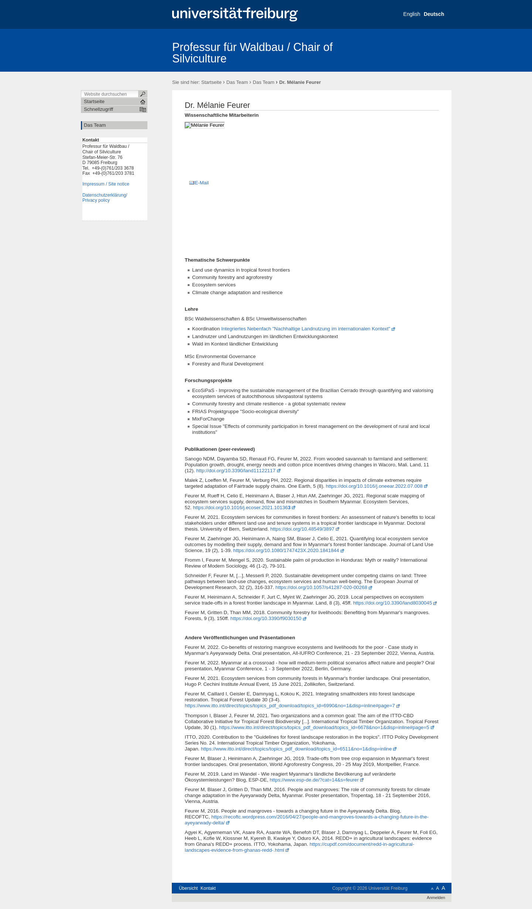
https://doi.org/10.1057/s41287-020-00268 (322, 587)
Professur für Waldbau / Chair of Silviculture (252, 53)
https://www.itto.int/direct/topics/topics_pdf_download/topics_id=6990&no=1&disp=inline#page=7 (290, 705)
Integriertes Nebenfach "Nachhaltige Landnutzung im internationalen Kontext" (306, 328)
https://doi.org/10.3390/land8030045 (392, 603)
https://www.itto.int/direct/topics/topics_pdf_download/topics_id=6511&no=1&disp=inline (296, 749)
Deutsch (434, 14)
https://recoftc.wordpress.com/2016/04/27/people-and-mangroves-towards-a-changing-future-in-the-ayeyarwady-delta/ (307, 819)
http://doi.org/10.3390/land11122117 (235, 470)
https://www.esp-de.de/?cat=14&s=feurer (314, 780)
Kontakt (208, 888)
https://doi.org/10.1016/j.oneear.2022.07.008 (374, 486)
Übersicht (188, 888)
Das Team (237, 82)
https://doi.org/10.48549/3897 (302, 529)
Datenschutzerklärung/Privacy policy (104, 198)
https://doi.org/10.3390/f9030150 (266, 618)
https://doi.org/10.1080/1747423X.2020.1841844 (286, 550)
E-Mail (202, 182)
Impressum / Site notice (105, 184)
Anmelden (436, 897)
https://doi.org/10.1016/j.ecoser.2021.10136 (241, 507)
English (411, 14)
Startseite (211, 82)
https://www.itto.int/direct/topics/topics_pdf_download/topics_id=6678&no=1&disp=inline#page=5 (324, 727)
